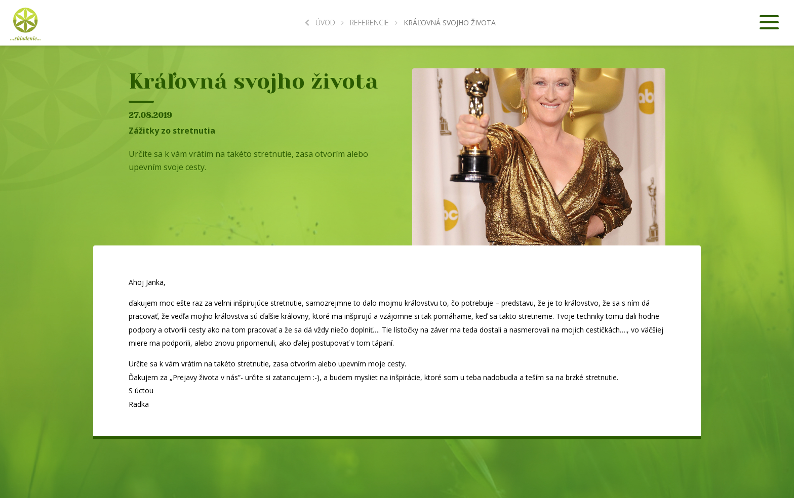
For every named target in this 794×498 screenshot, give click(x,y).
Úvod (319, 22)
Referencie (369, 22)
